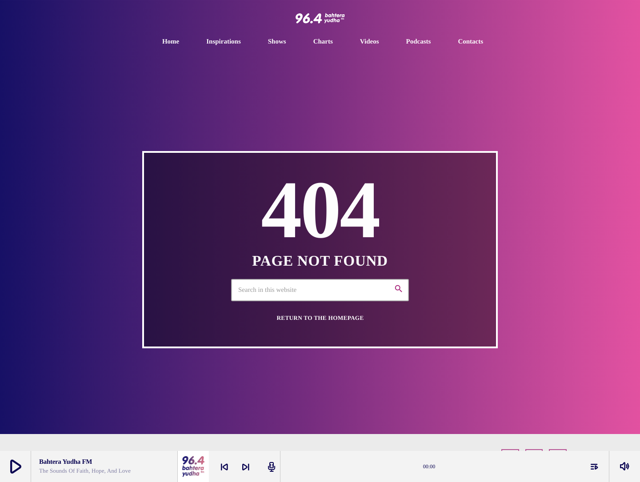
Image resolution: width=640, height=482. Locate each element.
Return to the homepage (320, 318)
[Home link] (320, 18)
